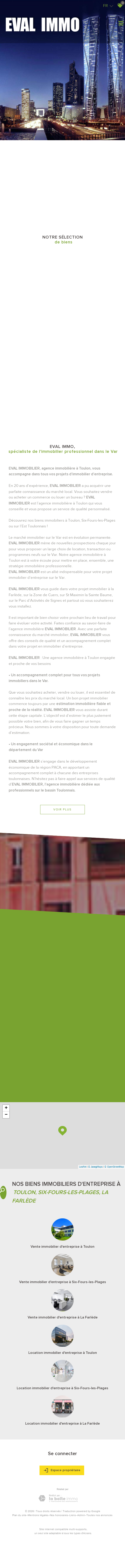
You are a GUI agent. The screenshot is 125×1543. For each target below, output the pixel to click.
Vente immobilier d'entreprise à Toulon (62, 1246)
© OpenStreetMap (114, 1166)
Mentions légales (38, 1515)
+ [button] (6, 1108)
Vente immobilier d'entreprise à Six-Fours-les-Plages (62, 1282)
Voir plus (62, 809)
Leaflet (82, 1166)
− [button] (6, 1115)
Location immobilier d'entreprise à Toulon (62, 1353)
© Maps (95, 1166)
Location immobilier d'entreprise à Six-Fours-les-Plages (62, 1388)
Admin (81, 1515)
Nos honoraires (59, 1515)
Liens (72, 1515)
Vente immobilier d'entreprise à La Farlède (63, 1317)
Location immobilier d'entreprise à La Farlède (62, 1423)
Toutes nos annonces (99, 1515)
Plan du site (19, 1515)
